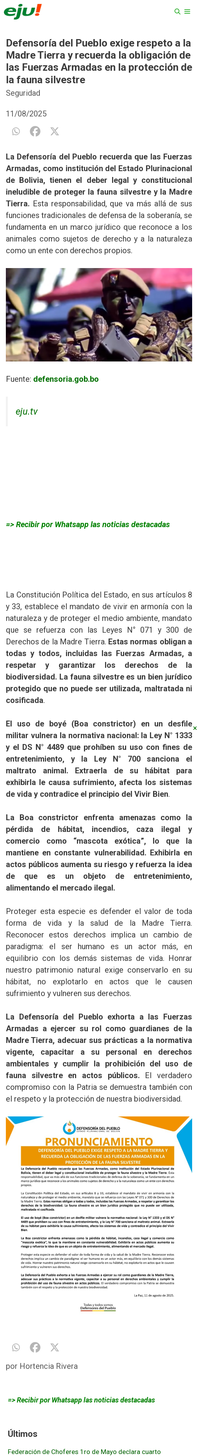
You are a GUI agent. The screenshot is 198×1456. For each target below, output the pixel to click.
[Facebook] (35, 131)
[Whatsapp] (16, 131)
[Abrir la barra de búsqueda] (177, 11)
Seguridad (23, 93)
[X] (55, 131)
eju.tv (26, 411)
